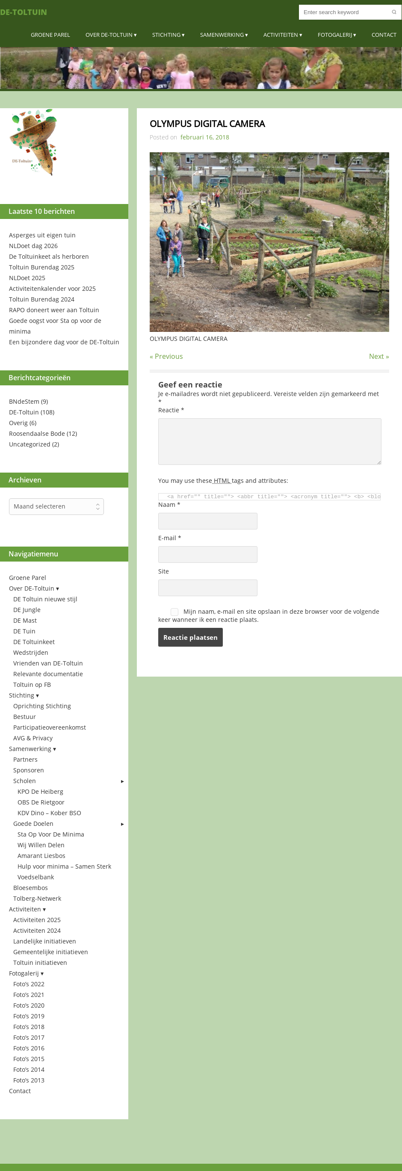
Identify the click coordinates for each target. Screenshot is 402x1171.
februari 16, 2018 (204, 137)
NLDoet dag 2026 (33, 246)
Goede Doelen (33, 823)
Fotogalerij (335, 34)
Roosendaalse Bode (37, 433)
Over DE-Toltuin (109, 34)
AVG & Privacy (33, 738)
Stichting (166, 34)
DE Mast (25, 620)
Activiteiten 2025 (37, 920)
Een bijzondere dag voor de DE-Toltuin (64, 342)
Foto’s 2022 (28, 984)
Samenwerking (222, 34)
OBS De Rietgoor (41, 802)
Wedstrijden (30, 652)
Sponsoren (28, 770)
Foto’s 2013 (28, 1080)
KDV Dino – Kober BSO (49, 813)
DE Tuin (24, 631)
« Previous (166, 356)
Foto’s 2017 (28, 1037)
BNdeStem (24, 401)
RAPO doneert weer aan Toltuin (54, 310)
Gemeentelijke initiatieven (50, 952)
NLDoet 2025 (27, 278)
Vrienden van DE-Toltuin (48, 663)
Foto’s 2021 (28, 995)
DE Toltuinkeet (34, 642)
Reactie (171, 410)
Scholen (24, 781)
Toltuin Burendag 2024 (41, 299)
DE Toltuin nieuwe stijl (45, 599)
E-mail (169, 538)
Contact (384, 34)
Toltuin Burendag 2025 (41, 267)
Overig (18, 423)
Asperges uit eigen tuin (42, 235)
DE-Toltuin (23, 12)
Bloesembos (30, 888)
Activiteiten (280, 34)
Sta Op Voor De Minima (51, 834)
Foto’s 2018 (28, 1027)
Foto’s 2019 (28, 1016)
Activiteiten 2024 (37, 930)
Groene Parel (50, 34)
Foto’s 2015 (28, 1059)
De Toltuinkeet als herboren (49, 256)
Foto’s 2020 (28, 1005)
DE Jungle (27, 610)
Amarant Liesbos (41, 856)
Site (163, 571)
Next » (379, 356)
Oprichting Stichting (42, 706)
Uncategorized (29, 444)
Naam (169, 504)
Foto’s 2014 (28, 1069)
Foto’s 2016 (28, 1048)
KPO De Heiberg (40, 791)
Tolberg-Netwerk (37, 898)
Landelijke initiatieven (44, 941)
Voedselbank (36, 877)
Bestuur (24, 717)
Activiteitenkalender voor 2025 (52, 288)
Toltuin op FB (32, 684)
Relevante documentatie (48, 674)
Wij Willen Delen (41, 845)
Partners (25, 759)
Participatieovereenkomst (49, 727)
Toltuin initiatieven (40, 962)
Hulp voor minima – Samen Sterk (64, 866)
